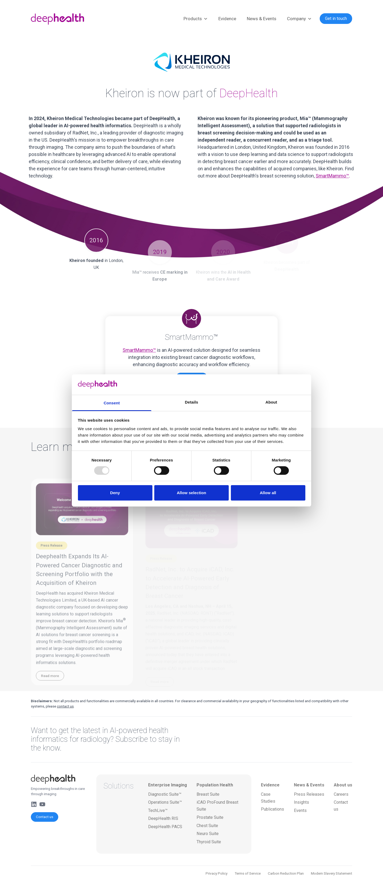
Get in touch (336, 18)
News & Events (261, 18)
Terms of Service (248, 873)
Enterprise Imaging (167, 784)
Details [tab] (191, 402)
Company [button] (299, 18)
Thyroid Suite (209, 841)
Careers (341, 794)
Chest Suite (207, 825)
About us (343, 784)
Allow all (268, 492)
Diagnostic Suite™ (164, 794)
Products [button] (196, 18)
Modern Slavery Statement (331, 873)
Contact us (44, 817)
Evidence (227, 18)
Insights (301, 802)
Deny (115, 492)
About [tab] (271, 402)
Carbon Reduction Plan (286, 873)
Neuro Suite (208, 833)
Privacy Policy (216, 873)
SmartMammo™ (332, 176)
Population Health (215, 784)
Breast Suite (208, 794)
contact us (65, 706)
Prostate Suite (210, 817)
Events (300, 810)
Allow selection (191, 492)
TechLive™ (158, 810)
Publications (272, 809)
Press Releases (309, 794)
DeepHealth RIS (163, 818)
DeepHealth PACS (165, 826)
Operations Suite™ (165, 802)
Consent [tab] (112, 403)
